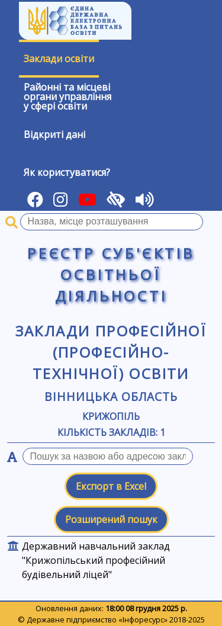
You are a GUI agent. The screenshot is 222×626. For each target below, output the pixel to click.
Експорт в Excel (111, 486)
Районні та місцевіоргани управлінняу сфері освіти (67, 97)
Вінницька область (110, 397)
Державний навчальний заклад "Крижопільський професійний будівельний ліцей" (96, 560)
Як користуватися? (67, 172)
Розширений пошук (111, 519)
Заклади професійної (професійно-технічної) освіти (111, 352)
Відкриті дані (54, 134)
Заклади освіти (59, 58)
